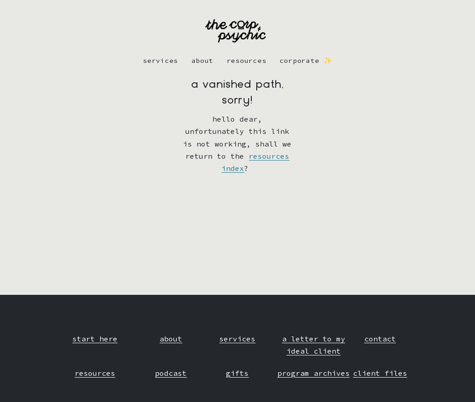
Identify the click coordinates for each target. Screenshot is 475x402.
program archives (313, 373)
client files (380, 373)
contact (380, 338)
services (237, 338)
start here (95, 338)
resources (247, 61)
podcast (171, 373)
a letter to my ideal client (313, 344)
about (203, 61)
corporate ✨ (306, 61)
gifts (237, 373)
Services (160, 61)
